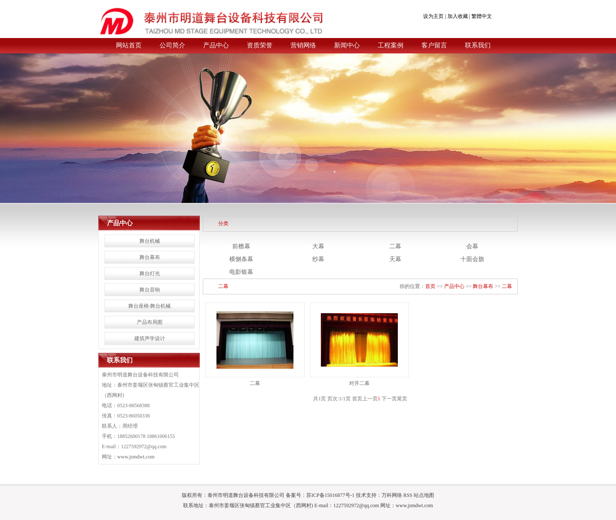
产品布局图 (150, 322)
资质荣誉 (259, 45)
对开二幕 (359, 383)
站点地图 (424, 495)
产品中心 (216, 45)
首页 (430, 286)
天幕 (395, 259)
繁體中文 (481, 16)
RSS (407, 495)
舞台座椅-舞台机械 (149, 306)
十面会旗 (472, 259)
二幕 (395, 246)
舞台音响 (149, 290)
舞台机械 (149, 241)
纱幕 (318, 259)
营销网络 (303, 45)
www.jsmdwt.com (135, 457)
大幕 (318, 246)
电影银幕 (241, 272)
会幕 (472, 246)
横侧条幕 (241, 259)
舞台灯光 (149, 273)
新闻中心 (347, 45)
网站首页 (129, 45)
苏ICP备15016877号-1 (330, 495)
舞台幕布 (149, 257)
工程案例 (390, 45)
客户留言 (434, 45)
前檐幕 (241, 246)
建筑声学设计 (149, 338)
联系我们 (478, 45)
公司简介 (172, 45)
